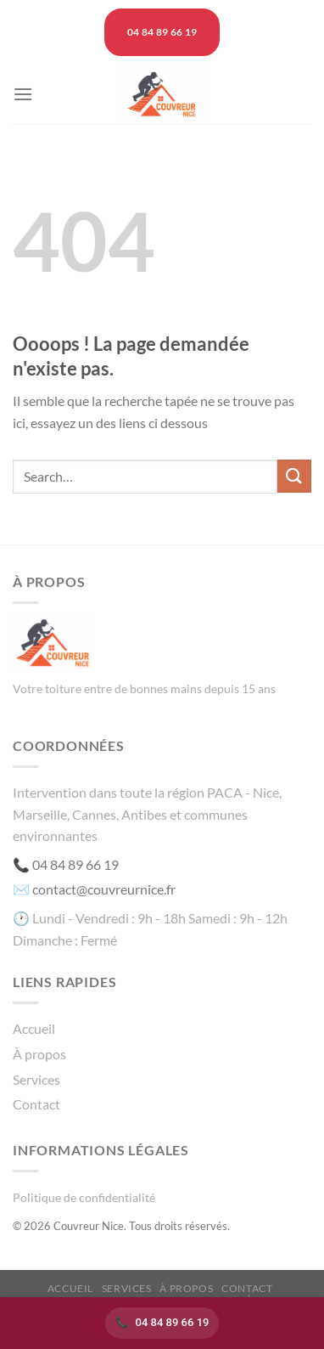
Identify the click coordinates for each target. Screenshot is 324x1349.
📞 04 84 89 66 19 (66, 864)
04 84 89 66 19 (172, 1322)
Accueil (34, 1028)
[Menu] (23, 94)
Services (36, 1079)
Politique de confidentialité (84, 1197)
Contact (36, 1104)
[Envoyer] (294, 476)
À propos (39, 1054)
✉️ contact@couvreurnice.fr (94, 889)
